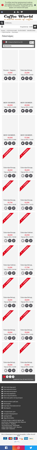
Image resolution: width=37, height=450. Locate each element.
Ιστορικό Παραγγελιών (9, 414)
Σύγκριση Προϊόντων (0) (15, 42)
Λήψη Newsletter (7, 418)
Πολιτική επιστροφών (9, 391)
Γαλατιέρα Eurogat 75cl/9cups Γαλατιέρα (10, 167)
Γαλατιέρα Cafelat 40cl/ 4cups (10, 265)
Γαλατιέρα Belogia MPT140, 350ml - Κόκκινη (27, 70)
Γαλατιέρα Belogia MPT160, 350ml (10, 297)
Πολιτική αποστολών (8, 389)
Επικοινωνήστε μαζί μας (9, 401)
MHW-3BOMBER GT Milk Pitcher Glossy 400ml (10, 135)
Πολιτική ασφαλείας (8, 394)
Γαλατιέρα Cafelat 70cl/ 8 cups (27, 232)
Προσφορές (6, 408)
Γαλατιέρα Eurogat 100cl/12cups (10, 232)
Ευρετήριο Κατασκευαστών (11, 406)
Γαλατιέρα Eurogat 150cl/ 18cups (27, 200)
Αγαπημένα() (6, 416)
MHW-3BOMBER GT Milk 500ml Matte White (27, 135)
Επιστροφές (6, 404)
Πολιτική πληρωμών (8, 387)
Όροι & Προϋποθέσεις (9, 396)
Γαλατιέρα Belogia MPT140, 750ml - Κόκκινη (10, 330)
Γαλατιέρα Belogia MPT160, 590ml (27, 265)
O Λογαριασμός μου (8, 412)
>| (13, 377)
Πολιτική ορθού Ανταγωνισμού (12, 398)
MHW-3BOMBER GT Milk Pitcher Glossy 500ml (27, 103)
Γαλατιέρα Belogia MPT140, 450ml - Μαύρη (27, 330)
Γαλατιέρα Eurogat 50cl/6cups (27, 167)
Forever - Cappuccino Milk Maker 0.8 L (10, 70)
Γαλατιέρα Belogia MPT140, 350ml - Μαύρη (27, 362)
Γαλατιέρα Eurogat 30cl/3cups (10, 200)
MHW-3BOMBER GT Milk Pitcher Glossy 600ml (10, 103)
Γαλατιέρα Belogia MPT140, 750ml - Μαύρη (27, 297)
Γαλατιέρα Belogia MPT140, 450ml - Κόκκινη (10, 362)
